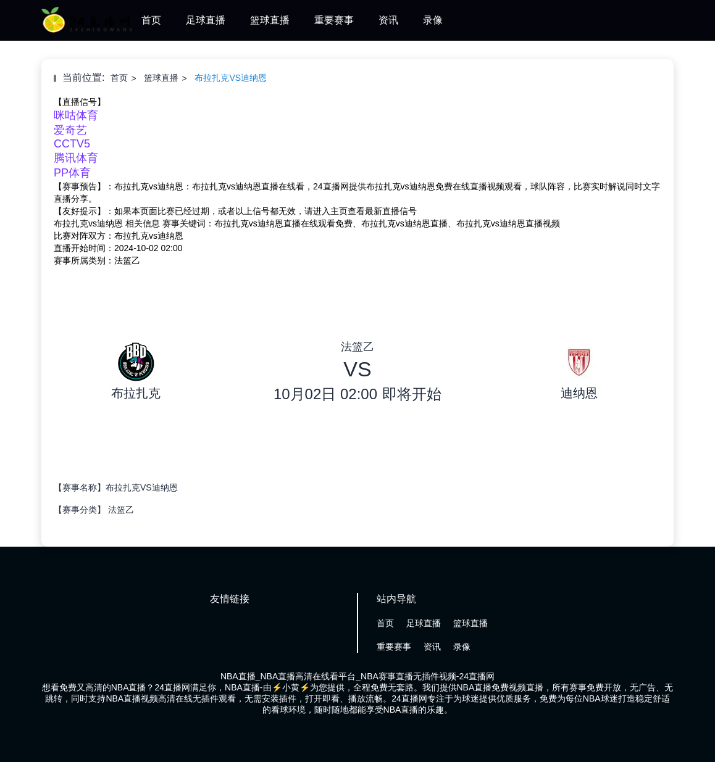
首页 (151, 20)
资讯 (388, 20)
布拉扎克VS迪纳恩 (230, 78)
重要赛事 (334, 20)
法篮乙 (121, 510)
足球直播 (205, 20)
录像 (433, 20)
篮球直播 (270, 20)
